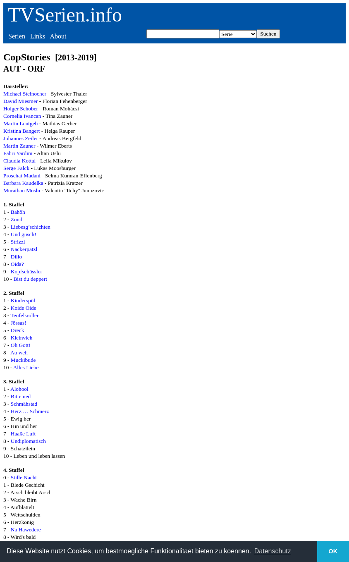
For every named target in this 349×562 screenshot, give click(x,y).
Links (37, 36)
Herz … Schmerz (30, 411)
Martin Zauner (19, 146)
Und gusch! (23, 234)
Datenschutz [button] (272, 551)
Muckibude (23, 360)
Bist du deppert (30, 279)
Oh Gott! (21, 345)
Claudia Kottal (19, 161)
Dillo (16, 256)
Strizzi (18, 242)
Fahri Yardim (17, 153)
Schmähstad (24, 404)
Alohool (19, 389)
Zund (16, 219)
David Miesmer (20, 101)
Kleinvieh (22, 338)
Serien (16, 36)
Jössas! (18, 323)
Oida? (17, 264)
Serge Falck (16, 168)
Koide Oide (23, 308)
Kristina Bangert (21, 131)
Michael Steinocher (24, 94)
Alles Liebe (26, 367)
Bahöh (18, 212)
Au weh (19, 352)
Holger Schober (20, 108)
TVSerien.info (65, 15)
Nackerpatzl (24, 249)
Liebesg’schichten (30, 227)
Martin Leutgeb (20, 123)
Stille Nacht (24, 477)
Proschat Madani (22, 175)
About (58, 36)
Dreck (17, 330)
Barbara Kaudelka (23, 183)
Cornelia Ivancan (22, 116)
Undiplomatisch (28, 441)
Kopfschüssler (26, 271)
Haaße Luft (23, 433)
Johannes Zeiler (20, 138)
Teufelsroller (25, 315)
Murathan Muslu (21, 190)
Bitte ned (21, 396)
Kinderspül (23, 300)
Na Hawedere (26, 529)
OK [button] (333, 551)
